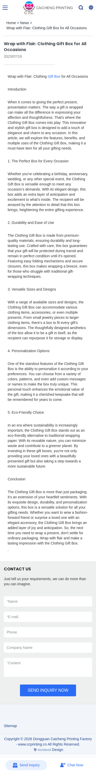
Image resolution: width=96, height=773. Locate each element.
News (24, 23)
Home (11, 23)
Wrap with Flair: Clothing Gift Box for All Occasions (46, 28)
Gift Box (54, 76)
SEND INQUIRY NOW (48, 690)
